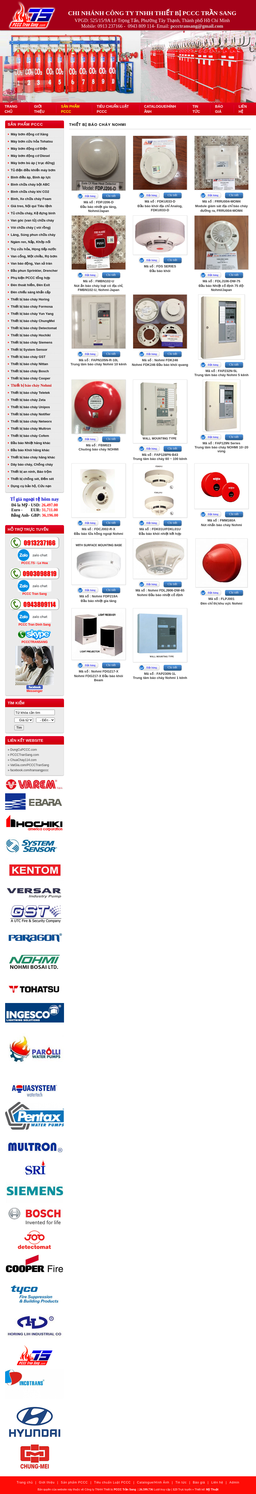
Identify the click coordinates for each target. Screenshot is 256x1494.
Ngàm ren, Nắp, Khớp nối (30, 242)
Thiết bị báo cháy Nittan (29, 364)
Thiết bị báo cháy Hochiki (31, 335)
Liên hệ (217, 1482)
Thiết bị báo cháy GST (28, 357)
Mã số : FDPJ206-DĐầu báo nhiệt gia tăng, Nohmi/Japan (98, 206)
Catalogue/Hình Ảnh (153, 1482)
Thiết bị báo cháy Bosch (30, 371)
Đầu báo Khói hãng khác (30, 450)
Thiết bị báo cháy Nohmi (31, 385)
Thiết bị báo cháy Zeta (28, 400)
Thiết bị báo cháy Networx (31, 421)
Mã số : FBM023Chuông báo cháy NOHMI (99, 447)
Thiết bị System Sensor (29, 350)
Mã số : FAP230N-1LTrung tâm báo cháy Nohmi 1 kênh (160, 676)
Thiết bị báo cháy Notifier (30, 414)
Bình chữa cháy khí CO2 (30, 192)
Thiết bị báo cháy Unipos (30, 407)
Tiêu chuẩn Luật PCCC (112, 1482)
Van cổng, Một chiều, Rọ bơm (34, 256)
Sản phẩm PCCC (25, 124)
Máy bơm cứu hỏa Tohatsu (32, 141)
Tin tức (181, 1482)
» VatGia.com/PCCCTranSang (28, 765)
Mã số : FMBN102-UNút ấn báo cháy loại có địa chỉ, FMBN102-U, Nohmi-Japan (98, 285)
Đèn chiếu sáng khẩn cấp (30, 292)
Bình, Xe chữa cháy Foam (31, 199)
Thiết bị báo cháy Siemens (31, 342)
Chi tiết (111, 196)
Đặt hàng (90, 195)
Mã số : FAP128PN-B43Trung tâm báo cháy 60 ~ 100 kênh (160, 457)
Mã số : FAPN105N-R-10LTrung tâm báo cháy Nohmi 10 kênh (99, 362)
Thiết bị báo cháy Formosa (32, 306)
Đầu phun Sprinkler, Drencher (34, 271)
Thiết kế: (206, 1489)
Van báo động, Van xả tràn (31, 263)
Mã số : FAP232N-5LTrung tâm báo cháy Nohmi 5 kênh (221, 373)
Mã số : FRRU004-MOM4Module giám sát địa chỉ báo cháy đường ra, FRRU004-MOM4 (221, 206)
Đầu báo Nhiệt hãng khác (30, 443)
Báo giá (199, 1482)
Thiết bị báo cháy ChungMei (33, 321)
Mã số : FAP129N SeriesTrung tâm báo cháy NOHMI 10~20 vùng (221, 447)
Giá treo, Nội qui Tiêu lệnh (31, 206)
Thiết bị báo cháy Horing (30, 299)
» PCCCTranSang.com (23, 755)
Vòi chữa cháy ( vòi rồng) (31, 227)
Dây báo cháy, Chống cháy (32, 464)
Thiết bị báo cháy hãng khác (33, 457)
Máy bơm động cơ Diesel (30, 156)
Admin (234, 1482)
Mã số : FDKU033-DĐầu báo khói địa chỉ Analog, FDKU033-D (160, 205)
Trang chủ (25, 1482)
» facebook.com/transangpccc (28, 770)
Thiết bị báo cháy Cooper (30, 378)
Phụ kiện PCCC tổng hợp (30, 278)
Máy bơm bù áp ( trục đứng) (33, 163)
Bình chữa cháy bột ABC (30, 184)
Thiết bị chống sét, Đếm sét (32, 479)
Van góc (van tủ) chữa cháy (32, 220)
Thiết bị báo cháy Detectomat (34, 328)
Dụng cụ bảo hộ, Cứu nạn (31, 486)
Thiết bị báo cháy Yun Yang (32, 314)
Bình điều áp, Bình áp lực (31, 177)
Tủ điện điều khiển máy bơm (33, 170)
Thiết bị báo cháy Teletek (30, 393)
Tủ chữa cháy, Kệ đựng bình (33, 213)
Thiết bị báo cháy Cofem (30, 436)
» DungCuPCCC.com (22, 749)
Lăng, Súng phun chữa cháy (33, 235)
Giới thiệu (47, 1482)
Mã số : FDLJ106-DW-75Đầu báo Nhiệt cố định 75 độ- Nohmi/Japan (221, 285)
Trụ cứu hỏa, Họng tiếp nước (33, 249)
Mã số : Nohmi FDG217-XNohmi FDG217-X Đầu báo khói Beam (98, 675)
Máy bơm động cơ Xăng (29, 134)
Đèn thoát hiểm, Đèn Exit (30, 285)
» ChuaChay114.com (22, 760)
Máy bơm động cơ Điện (29, 149)
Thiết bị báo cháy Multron (31, 428)
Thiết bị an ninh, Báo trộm (31, 472)
